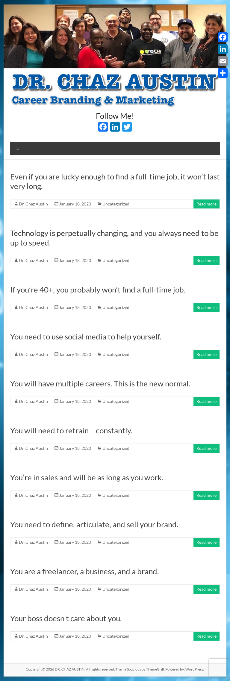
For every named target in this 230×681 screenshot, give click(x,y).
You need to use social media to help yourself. (85, 336)
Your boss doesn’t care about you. (66, 618)
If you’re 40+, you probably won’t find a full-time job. (98, 289)
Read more (206, 203)
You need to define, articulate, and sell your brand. (94, 524)
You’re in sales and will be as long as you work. (87, 477)
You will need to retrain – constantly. (71, 430)
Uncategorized (115, 203)
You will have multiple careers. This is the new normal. (100, 383)
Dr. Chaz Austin (33, 203)
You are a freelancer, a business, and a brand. (84, 571)
